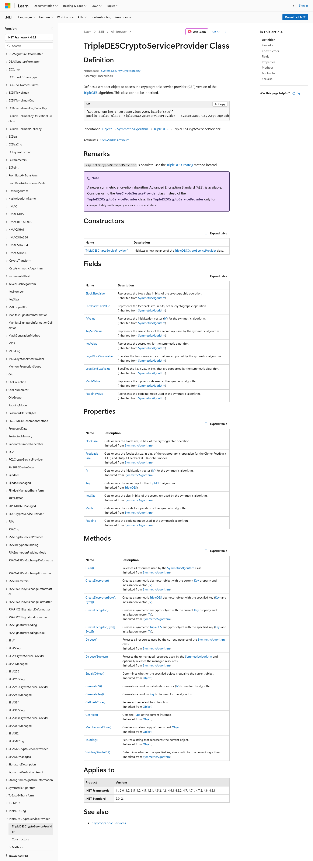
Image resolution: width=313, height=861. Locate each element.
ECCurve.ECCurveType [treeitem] (22, 62)
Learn (87, 32)
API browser (119, 32)
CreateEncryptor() (97, 610)
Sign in (303, 5)
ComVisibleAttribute (114, 140)
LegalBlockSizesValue (99, 356)
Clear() (90, 568)
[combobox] (29, 37)
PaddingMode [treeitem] (17, 391)
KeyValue (91, 343)
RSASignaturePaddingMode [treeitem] (26, 618)
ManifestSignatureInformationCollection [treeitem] (30, 310)
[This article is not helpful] (299, 93)
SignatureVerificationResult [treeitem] (25, 757)
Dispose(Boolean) (97, 656)
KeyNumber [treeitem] (16, 277)
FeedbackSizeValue (98, 306)
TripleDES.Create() (180, 164)
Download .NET (295, 17)
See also (267, 79)
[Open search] (293, 6)
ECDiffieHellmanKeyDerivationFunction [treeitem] (30, 104)
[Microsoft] (8, 5)
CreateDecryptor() (97, 580)
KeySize (90, 495)
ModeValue (93, 381)
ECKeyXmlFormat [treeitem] (19, 137)
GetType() (92, 715)
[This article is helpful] (293, 93)
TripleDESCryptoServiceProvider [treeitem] (32, 814)
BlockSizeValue (95, 293)
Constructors (270, 51)
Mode (89, 508)
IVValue (90, 318)
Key (88, 483)
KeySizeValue (94, 331)
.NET (101, 32)
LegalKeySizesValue (98, 368)
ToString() (92, 740)
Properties (268, 62)
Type (137, 715)
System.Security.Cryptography (120, 71)
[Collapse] (52, 28)
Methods (268, 67)
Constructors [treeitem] (20, 825)
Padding (91, 521)
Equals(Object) (95, 673)
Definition (268, 40)
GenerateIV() (94, 686)
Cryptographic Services (109, 823)
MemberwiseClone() (98, 727)
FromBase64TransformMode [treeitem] (26, 168)
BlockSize (92, 441)
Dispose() (91, 639)
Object (107, 129)
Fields (265, 56)
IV (165, 318)
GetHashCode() (95, 702)
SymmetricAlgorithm (132, 129)
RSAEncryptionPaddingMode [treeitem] (27, 538)
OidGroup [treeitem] (14, 383)
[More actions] (225, 31)
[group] (157, 114)
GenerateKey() (95, 694)
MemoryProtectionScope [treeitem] (24, 352)
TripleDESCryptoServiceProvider (112, 199)
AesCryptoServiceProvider (136, 193)
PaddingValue (94, 394)
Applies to (268, 73)
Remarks (267, 45)
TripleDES (91, 92)
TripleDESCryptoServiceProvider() (107, 250)
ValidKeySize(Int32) (98, 752)
